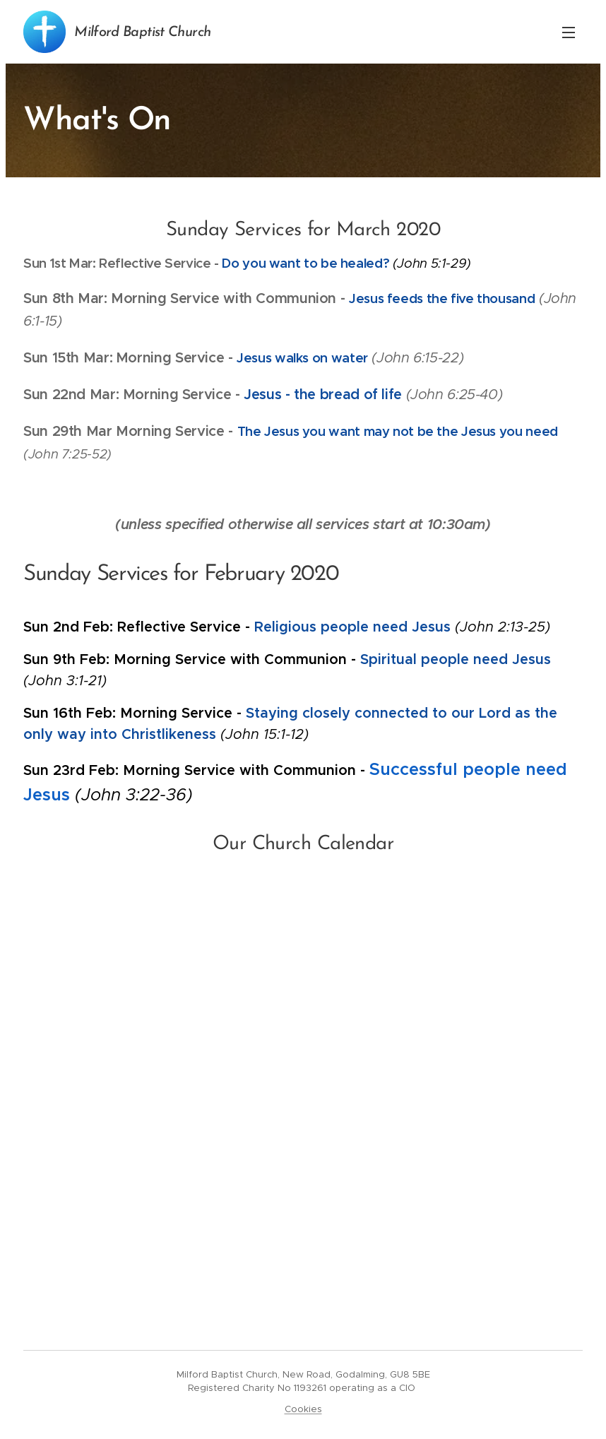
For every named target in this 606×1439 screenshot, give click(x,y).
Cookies (303, 1409)
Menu (568, 32)
